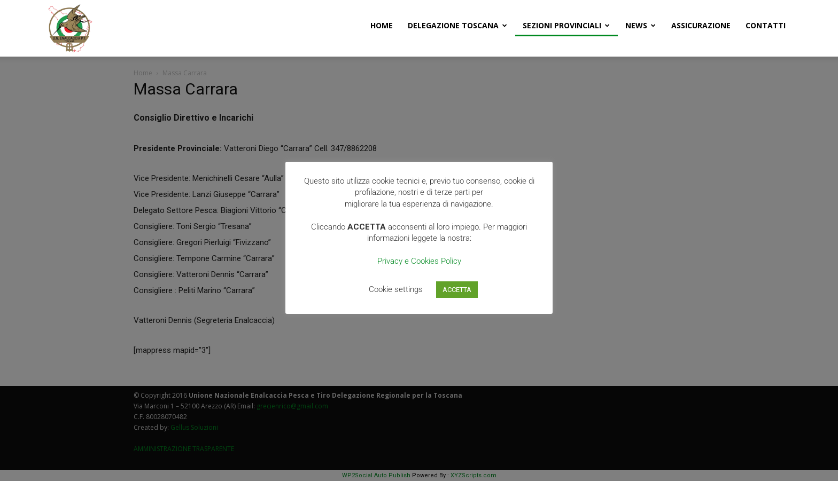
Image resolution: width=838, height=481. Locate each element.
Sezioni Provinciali (566, 25)
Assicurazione (701, 25)
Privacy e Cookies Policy (419, 261)
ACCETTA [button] (457, 290)
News (640, 25)
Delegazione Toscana (457, 25)
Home (381, 25)
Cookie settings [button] (396, 289)
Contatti (766, 25)
